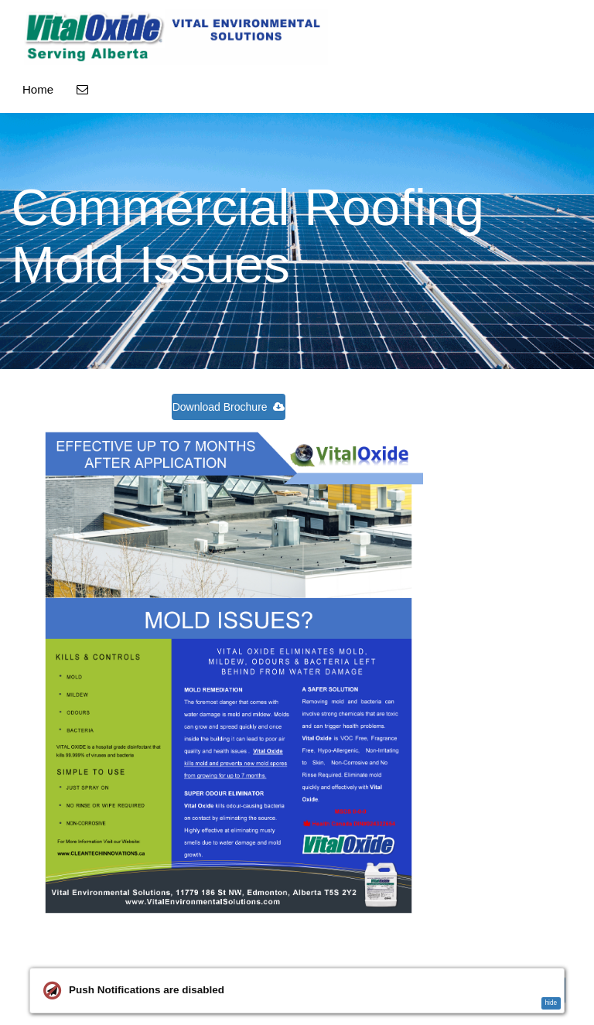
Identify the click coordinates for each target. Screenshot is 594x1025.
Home (37, 89)
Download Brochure (228, 407)
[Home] (176, 37)
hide (550, 1002)
